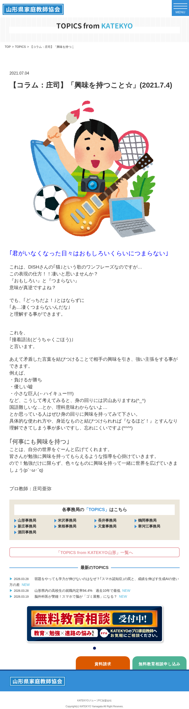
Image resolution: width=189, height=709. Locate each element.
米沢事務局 (67, 520)
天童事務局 (107, 526)
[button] (94, 648)
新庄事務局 (27, 526)
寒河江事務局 (149, 526)
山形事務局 (27, 520)
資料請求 (102, 664)
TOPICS (20, 47)
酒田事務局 (27, 532)
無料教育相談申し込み (159, 664)
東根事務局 (67, 526)
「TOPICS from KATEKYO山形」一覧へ (94, 552)
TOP (8, 47)
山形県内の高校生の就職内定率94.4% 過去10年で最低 (69, 591)
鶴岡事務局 (147, 520)
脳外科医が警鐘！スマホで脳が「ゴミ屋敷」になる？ (68, 596)
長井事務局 (107, 520)
